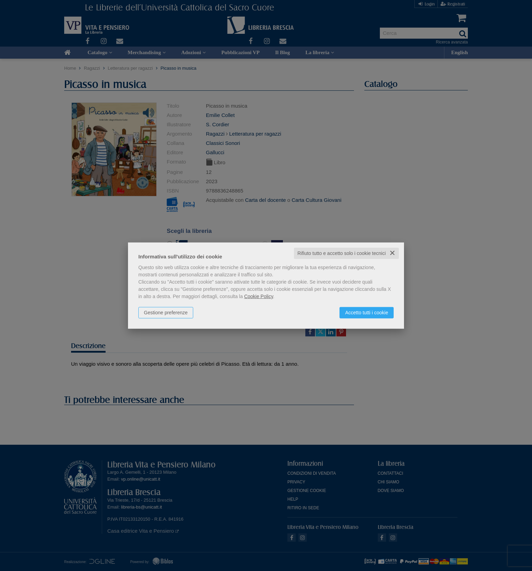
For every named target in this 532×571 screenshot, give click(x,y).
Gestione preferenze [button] (166, 312)
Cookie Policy (258, 296)
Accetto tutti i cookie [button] (366, 312)
